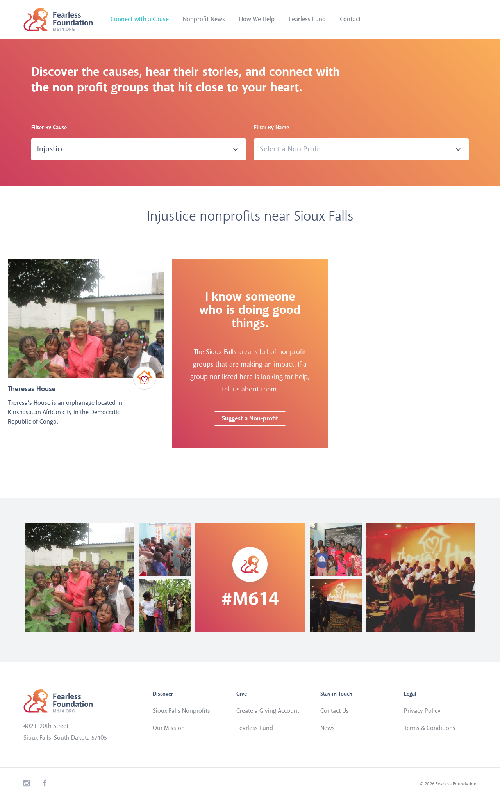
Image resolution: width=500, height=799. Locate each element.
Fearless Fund (307, 19)
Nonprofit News (204, 19)
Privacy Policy (422, 710)
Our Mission (169, 728)
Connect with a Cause (140, 19)
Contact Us (334, 710)
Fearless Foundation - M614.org (58, 19)
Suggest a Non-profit (250, 418)
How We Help (257, 19)
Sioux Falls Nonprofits (181, 710)
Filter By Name (271, 128)
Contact (350, 19)
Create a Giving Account (267, 710)
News (327, 728)
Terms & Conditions (429, 728)
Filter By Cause (49, 128)
